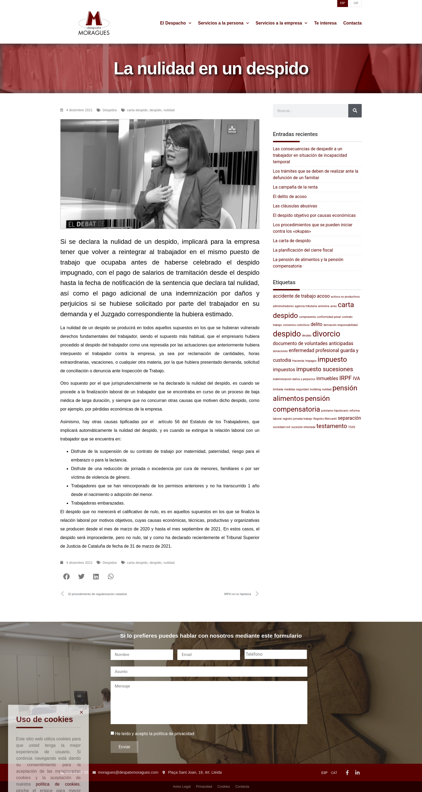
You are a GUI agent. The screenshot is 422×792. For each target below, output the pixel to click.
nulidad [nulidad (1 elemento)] (327, 389)
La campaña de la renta (295, 187)
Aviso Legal (182, 786)
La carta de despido (292, 240)
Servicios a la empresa (282, 23)
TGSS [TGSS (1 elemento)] (351, 427)
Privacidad (204, 786)
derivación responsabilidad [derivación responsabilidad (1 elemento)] (340, 325)
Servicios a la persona (223, 23)
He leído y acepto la (154, 734)
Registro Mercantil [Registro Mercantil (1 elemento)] (325, 419)
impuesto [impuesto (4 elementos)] (332, 359)
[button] (66, 577)
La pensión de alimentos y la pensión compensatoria (308, 263)
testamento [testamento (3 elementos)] (331, 425)
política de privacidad (174, 733)
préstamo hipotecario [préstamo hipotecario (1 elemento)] (334, 410)
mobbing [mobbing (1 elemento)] (315, 389)
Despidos (110, 110)
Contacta (352, 23)
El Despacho (175, 23)
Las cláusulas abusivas (295, 206)
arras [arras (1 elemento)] (333, 306)
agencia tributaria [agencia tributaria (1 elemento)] (306, 306)
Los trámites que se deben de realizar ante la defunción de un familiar (315, 174)
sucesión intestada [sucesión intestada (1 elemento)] (303, 427)
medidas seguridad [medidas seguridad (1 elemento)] (296, 389)
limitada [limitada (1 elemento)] (278, 389)
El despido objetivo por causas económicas (314, 215)
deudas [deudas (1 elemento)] (306, 335)
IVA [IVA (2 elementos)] (356, 378)
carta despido (137, 110)
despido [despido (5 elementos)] (287, 333)
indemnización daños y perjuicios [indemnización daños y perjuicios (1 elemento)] (294, 379)
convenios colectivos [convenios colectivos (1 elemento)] (296, 325)
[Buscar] (355, 110)
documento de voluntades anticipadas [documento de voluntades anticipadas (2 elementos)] (313, 343)
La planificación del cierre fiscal (303, 250)
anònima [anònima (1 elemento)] (323, 306)
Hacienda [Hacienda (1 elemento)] (298, 361)
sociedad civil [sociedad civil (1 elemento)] (281, 427)
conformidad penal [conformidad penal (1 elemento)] (329, 317)
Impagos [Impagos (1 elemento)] (310, 361)
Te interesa (325, 23)
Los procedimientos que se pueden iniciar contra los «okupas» (312, 228)
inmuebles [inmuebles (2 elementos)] (327, 378)
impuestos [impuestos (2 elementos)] (284, 369)
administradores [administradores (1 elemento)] (283, 306)
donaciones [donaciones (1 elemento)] (280, 351)
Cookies (223, 786)
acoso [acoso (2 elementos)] (323, 296)
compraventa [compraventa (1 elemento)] (307, 317)
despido (156, 110)
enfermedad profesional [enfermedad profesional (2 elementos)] (314, 350)
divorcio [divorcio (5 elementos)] (326, 333)
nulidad (168, 110)
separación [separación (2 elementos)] (349, 418)
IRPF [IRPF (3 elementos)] (345, 377)
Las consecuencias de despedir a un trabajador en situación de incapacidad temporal (310, 155)
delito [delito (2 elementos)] (316, 324)
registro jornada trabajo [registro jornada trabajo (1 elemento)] (297, 419)
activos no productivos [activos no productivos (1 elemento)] (345, 296)
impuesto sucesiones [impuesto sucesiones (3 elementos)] (324, 369)
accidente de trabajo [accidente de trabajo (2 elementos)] (294, 296)
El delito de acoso (290, 196)
